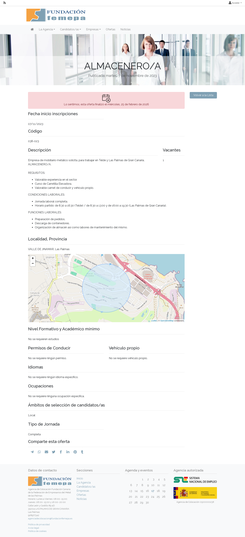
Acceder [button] (234, 3)
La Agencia (84, 482)
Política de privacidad (39, 524)
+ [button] (33, 258)
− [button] (33, 263)
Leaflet (154, 321)
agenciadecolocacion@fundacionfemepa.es (50, 518)
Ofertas (110, 29)
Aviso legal (33, 528)
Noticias (125, 29)
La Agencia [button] (46, 29)
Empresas (83, 490)
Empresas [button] (92, 29)
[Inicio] (32, 29)
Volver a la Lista (203, 95)
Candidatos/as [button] (69, 29)
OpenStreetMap (167, 321)
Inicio (80, 478)
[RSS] (4, 3)
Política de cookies (37, 531)
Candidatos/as (86, 486)
